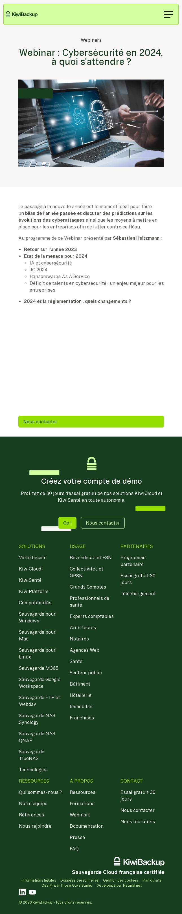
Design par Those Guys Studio (67, 885)
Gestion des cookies (120, 880)
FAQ (74, 848)
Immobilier (81, 706)
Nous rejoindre (35, 826)
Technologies (33, 769)
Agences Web (84, 650)
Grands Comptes (88, 586)
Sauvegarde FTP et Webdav (39, 701)
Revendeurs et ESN (91, 557)
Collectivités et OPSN (86, 572)
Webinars (91, 40)
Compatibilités (35, 602)
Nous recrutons (137, 821)
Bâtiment (80, 683)
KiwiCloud (30, 568)
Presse (77, 837)
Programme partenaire (133, 561)
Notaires (79, 638)
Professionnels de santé (89, 601)
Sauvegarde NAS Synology (37, 719)
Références (31, 814)
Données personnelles (79, 880)
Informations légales (39, 880)
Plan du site (152, 880)
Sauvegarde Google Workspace (39, 683)
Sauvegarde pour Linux (37, 653)
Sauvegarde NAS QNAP (37, 737)
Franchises (82, 717)
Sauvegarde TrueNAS (31, 755)
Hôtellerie (80, 695)
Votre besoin (33, 557)
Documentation (87, 826)
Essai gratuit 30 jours (137, 579)
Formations (82, 803)
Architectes (83, 627)
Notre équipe (33, 803)
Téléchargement (138, 593)
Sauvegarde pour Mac (37, 635)
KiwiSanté (30, 580)
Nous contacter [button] (103, 522)
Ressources (82, 792)
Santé (76, 661)
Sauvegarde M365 (38, 668)
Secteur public (86, 672)
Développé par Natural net (119, 885)
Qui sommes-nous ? (40, 792)
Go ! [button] (67, 522)
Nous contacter (40, 421)
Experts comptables (92, 616)
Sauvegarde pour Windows (37, 617)
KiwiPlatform (33, 591)
